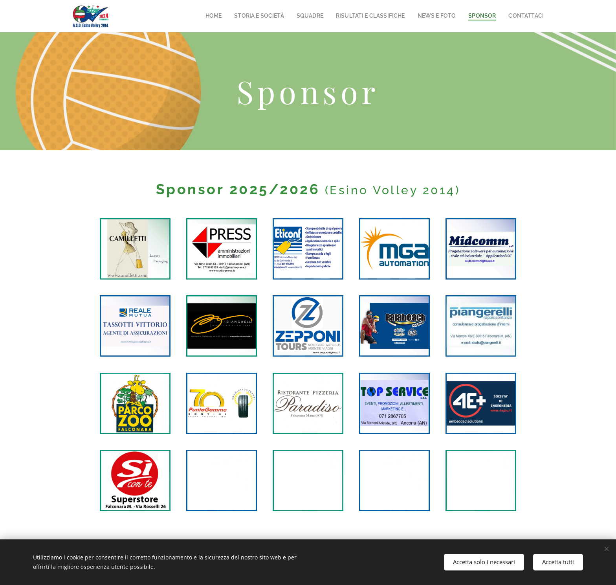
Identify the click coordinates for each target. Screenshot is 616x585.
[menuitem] (241, 16)
